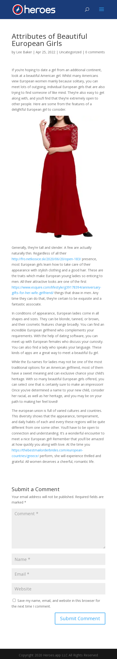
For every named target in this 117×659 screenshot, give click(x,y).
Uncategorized (70, 52)
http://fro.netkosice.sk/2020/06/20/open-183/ (46, 259)
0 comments (95, 52)
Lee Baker (24, 52)
